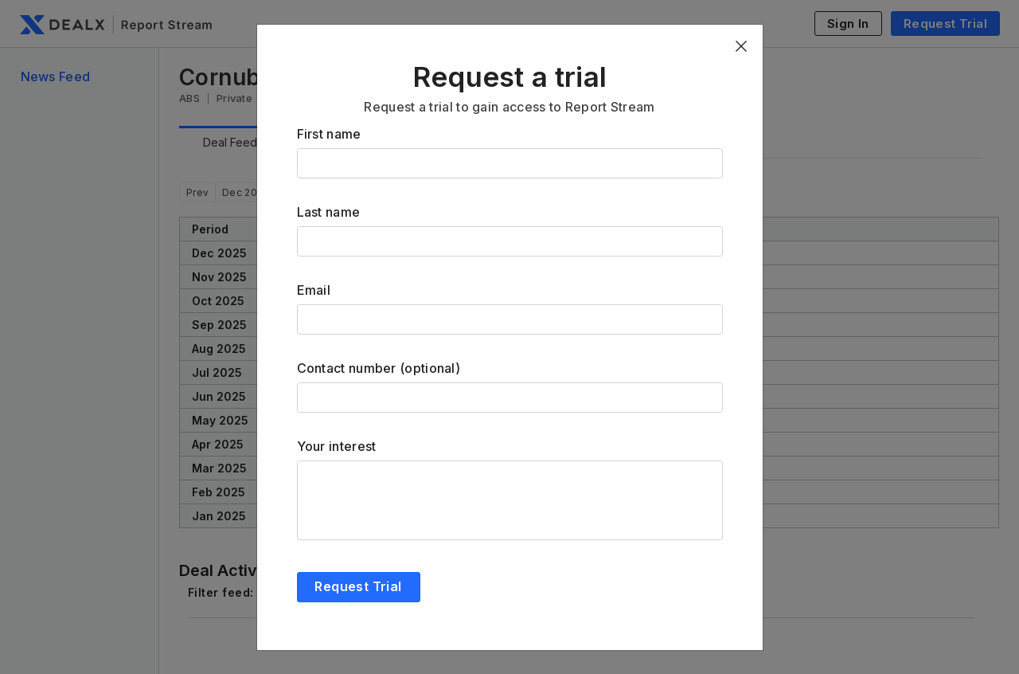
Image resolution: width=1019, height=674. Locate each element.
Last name (329, 212)
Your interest (337, 446)
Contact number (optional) (379, 368)
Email (314, 290)
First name (329, 134)
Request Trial (357, 586)
